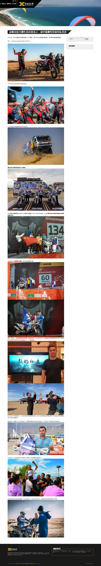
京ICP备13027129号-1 (89, 563)
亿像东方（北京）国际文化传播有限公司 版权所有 (25, 563)
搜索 (87, 39)
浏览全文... (83, 552)
